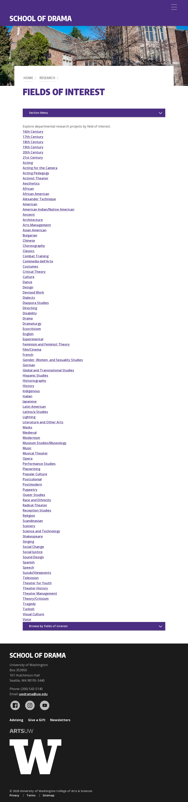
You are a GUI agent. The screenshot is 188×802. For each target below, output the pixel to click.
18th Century (33, 142)
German (29, 365)
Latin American (34, 406)
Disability (30, 313)
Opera (27, 458)
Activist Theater (35, 178)
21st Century (33, 157)
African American (36, 194)
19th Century (33, 147)
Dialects (29, 297)
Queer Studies (34, 495)
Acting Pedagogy (36, 173)
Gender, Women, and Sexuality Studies (53, 360)
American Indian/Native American (48, 209)
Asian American (34, 230)
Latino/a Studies (35, 412)
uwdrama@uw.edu (33, 694)
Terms (30, 795)
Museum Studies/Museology (45, 443)
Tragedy (29, 604)
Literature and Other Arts (43, 422)
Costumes (30, 266)
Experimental (33, 339)
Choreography (34, 246)
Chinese (29, 240)
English (28, 334)
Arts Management (37, 225)
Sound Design (33, 557)
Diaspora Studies (36, 303)
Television (31, 578)
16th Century (33, 131)
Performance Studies (39, 463)
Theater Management (40, 593)
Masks (27, 427)
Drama (28, 318)
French (28, 354)
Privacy (14, 795)
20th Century (33, 152)
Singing (28, 541)
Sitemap (48, 795)
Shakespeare (33, 536)
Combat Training (36, 256)
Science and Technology (41, 531)
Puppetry (30, 489)
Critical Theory (34, 271)
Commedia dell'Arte (38, 261)
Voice (27, 619)
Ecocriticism (32, 329)
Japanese (30, 401)
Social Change (33, 547)
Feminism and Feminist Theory (46, 344)
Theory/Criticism (36, 598)
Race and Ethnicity (37, 500)
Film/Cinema (32, 349)
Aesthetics (31, 183)
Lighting (29, 417)
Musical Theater (35, 453)
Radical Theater (35, 505)
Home (28, 78)
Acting (28, 162)
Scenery (29, 526)
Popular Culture (35, 474)
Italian (27, 396)
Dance (27, 282)
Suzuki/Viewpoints (37, 572)
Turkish (28, 609)
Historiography (34, 380)
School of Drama (41, 18)
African (28, 188)
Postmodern (32, 484)
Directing (30, 308)
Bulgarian (30, 235)
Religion (29, 515)
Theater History (35, 588)
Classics (28, 251)
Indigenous (31, 391)
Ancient (29, 214)
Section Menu (38, 113)
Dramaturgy (32, 323)
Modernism (31, 438)
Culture (28, 277)
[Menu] (174, 7)
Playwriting (31, 469)
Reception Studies (37, 510)
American (30, 204)
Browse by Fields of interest (48, 626)
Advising (16, 720)
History (28, 386)
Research (47, 78)
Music (27, 448)
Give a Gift (36, 720)
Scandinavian (33, 521)
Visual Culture (33, 614)
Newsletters (60, 720)
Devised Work (33, 292)
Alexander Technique (39, 199)
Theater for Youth (37, 583)
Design (28, 287)
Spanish (29, 562)
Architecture (33, 220)
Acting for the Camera (40, 168)
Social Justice (33, 552)
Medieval (30, 432)
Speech (28, 567)
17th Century (33, 137)
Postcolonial (32, 479)
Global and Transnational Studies (48, 370)
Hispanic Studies (35, 375)
